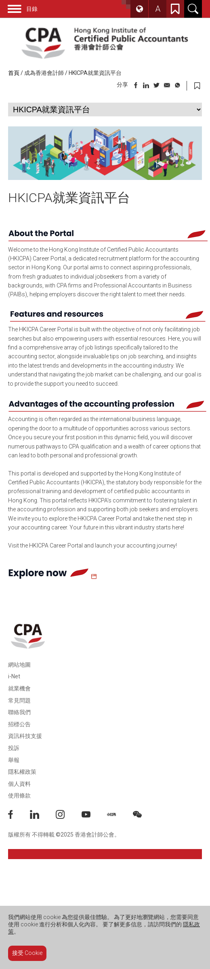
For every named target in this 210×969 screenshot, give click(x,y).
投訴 (13, 748)
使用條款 (19, 795)
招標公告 (19, 724)
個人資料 (19, 784)
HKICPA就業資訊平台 (95, 73)
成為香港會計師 (44, 73)
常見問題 (19, 700)
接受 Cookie (27, 953)
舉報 (13, 760)
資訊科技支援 (25, 736)
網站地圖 (19, 664)
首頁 (13, 73)
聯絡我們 (19, 712)
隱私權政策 (22, 772)
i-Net (14, 676)
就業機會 (19, 688)
